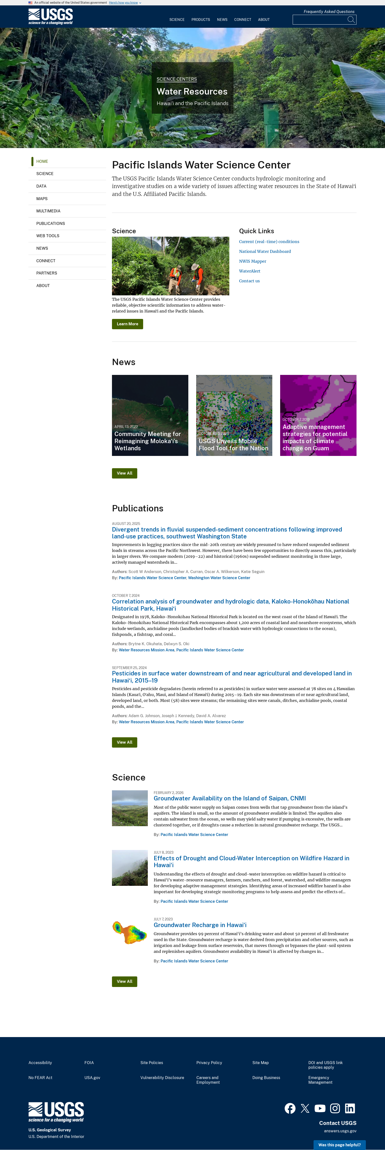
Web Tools (47, 235)
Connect (242, 20)
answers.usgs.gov (340, 1131)
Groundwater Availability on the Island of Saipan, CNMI (230, 798)
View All (124, 473)
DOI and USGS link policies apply (325, 1065)
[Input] (325, 20)
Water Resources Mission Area (146, 650)
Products (201, 20)
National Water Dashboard (265, 251)
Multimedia (48, 211)
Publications (50, 223)
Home (42, 161)
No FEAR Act (40, 1078)
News (222, 20)
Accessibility (40, 1063)
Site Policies (151, 1063)
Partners (46, 273)
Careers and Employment (208, 1080)
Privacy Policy (209, 1063)
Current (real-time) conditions (269, 241)
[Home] (50, 23)
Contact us (249, 280)
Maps (42, 198)
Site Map (260, 1063)
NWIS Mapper (252, 261)
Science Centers (177, 79)
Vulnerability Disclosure (162, 1078)
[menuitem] (177, 16)
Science (177, 20)
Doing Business (266, 1078)
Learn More (127, 324)
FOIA (89, 1063)
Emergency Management (320, 1080)
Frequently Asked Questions (329, 11)
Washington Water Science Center (219, 577)
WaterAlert (250, 271)
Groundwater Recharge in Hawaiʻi (200, 924)
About (264, 20)
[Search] (352, 20)
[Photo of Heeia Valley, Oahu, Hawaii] (192, 88)
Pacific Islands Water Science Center (152, 577)
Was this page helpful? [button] (339, 1145)
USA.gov (92, 1078)
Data (41, 186)
